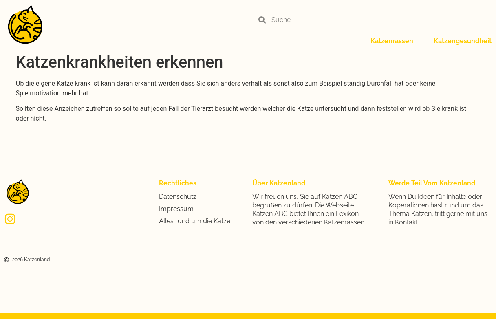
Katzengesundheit (463, 41)
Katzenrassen (391, 41)
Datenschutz (177, 196)
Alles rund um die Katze (194, 221)
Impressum (176, 209)
